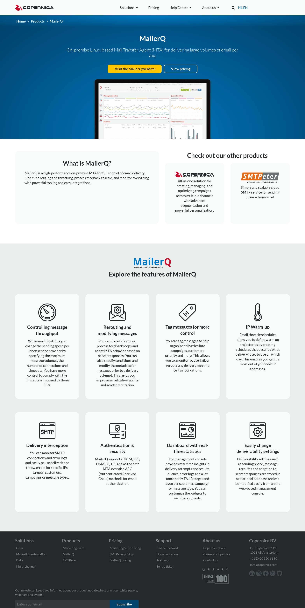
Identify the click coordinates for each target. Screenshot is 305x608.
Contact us (210, 560)
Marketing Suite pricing (125, 548)
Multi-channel (25, 566)
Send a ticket (165, 566)
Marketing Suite (73, 548)
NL (240, 7)
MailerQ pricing (120, 560)
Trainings (163, 560)
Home (21, 21)
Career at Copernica (216, 554)
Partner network (168, 548)
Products (38, 21)
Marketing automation (31, 554)
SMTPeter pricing (121, 554)
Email (20, 548)
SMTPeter (69, 560)
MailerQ (56, 21)
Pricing (153, 7)
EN (245, 7)
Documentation (167, 554)
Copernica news (214, 548)
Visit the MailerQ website (135, 69)
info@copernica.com (263, 564)
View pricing (180, 69)
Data (19, 560)
